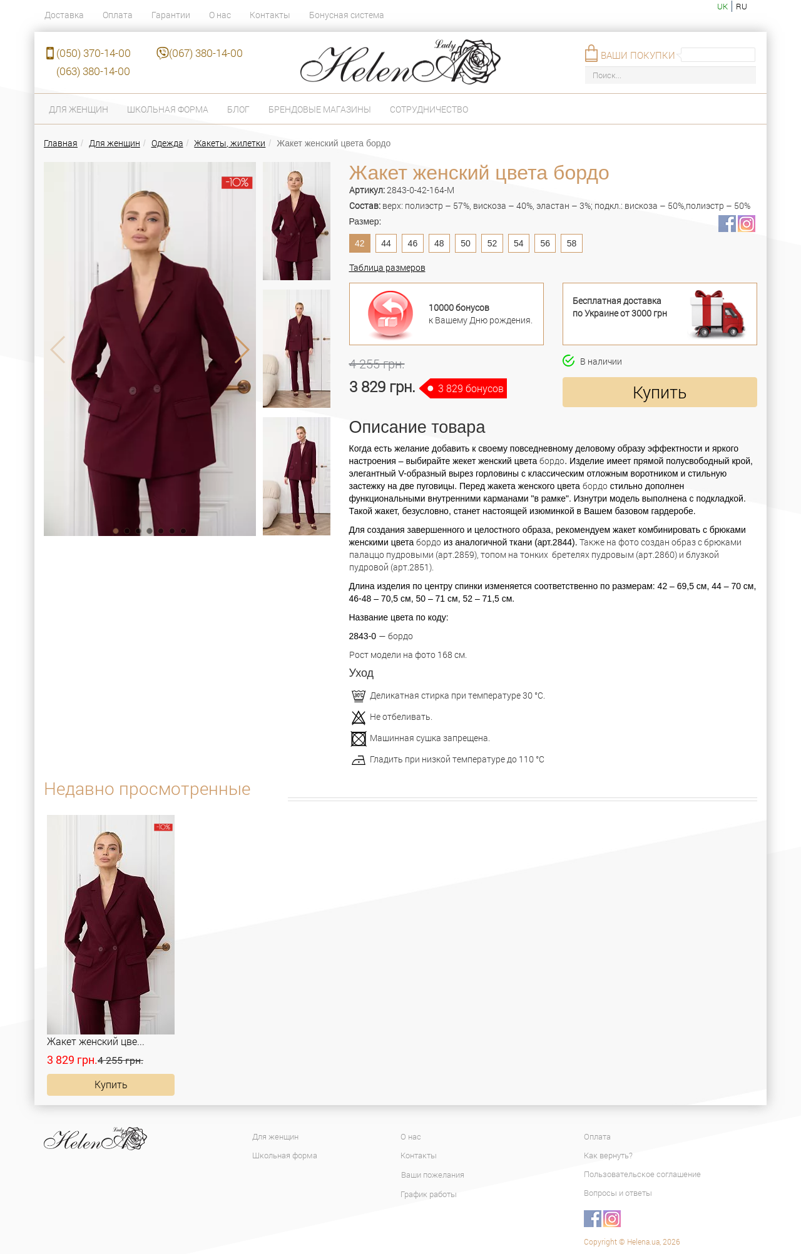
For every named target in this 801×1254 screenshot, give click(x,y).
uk (722, 6)
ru (741, 6)
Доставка (64, 15)
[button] (116, 531)
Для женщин (78, 109)
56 (545, 243)
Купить (659, 392)
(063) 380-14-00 (93, 71)
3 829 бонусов (471, 388)
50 (466, 243)
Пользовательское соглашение (642, 1174)
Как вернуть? (608, 1155)
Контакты (270, 15)
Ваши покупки (638, 55)
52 (492, 243)
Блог (238, 109)
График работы (428, 1194)
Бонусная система (346, 15)
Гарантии (170, 15)
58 (572, 243)
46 (413, 243)
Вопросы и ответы (618, 1192)
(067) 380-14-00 (206, 53)
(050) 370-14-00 (93, 53)
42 (360, 243)
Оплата (118, 15)
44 (386, 243)
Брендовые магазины (319, 109)
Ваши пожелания (432, 1174)
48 (439, 243)
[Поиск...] (670, 75)
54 (519, 243)
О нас (220, 15)
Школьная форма (167, 109)
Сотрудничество (429, 109)
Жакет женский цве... (96, 1041)
